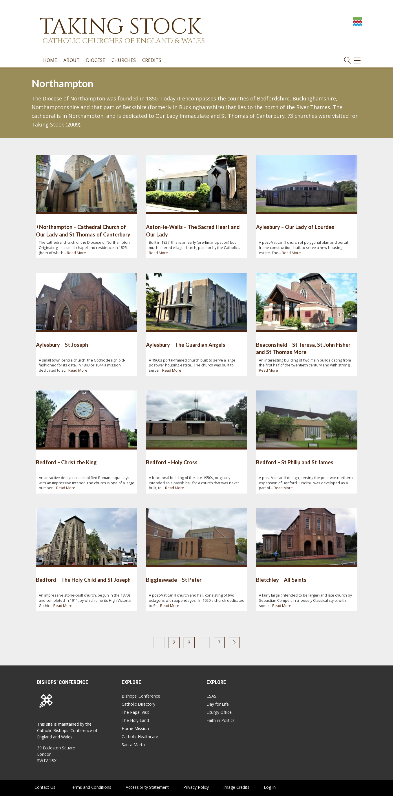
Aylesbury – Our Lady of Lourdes (295, 227)
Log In (270, 787)
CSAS (211, 696)
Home (50, 60)
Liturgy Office (219, 712)
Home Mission (135, 728)
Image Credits (236, 787)
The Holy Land (135, 720)
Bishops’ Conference (141, 696)
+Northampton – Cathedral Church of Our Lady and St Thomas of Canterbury (83, 230)
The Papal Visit (135, 712)
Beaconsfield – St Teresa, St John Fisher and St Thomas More (303, 348)
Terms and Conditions (90, 787)
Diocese (95, 60)
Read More (76, 252)
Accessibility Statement (147, 787)
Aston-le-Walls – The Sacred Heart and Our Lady (193, 230)
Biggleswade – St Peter (174, 580)
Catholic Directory (138, 704)
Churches (123, 60)
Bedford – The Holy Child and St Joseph (83, 580)
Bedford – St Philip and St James (294, 462)
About (71, 60)
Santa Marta (133, 744)
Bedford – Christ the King (66, 462)
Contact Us (44, 787)
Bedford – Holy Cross (172, 462)
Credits (151, 60)
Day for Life (217, 704)
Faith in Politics (220, 720)
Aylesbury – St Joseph (62, 345)
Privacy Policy (196, 787)
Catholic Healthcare (140, 736)
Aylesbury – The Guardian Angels (185, 345)
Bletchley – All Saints (281, 580)
